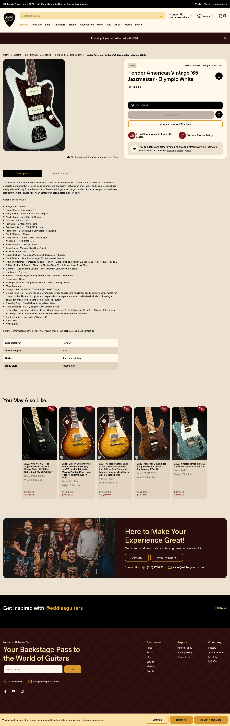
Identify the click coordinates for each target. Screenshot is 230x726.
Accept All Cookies (210, 719)
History (212, 647)
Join (72, 669)
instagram (22, 691)
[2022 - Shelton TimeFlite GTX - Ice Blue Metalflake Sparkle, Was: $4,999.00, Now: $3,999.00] (189, 433)
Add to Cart (171, 115)
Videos (150, 661)
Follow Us (221, 607)
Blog (149, 657)
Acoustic (37, 24)
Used (100, 24)
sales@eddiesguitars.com (188, 567)
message (171, 150)
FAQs (150, 652)
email (180, 150)
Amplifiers (59, 24)
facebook (5, 691)
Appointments (219, 4)
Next (186, 38)
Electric (24, 24)
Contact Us (183, 657)
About (207, 4)
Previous (44, 38)
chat (188, 150)
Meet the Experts (166, 558)
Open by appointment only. (115, 38)
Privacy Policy (184, 652)
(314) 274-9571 (156, 567)
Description (22, 173)
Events (139, 24)
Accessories (87, 24)
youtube (14, 691)
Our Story (137, 558)
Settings (157, 719)
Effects (73, 24)
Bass (47, 24)
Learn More (112, 156)
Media (198, 4)
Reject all (181, 719)
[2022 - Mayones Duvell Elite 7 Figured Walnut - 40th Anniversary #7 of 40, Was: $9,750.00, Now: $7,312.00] (152, 433)
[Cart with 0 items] (222, 15)
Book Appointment (130, 38)
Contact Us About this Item (175, 124)
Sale (108, 24)
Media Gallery (60, 173)
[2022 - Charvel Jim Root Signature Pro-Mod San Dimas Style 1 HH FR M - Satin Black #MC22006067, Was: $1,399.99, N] (39, 433)
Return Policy (184, 647)
